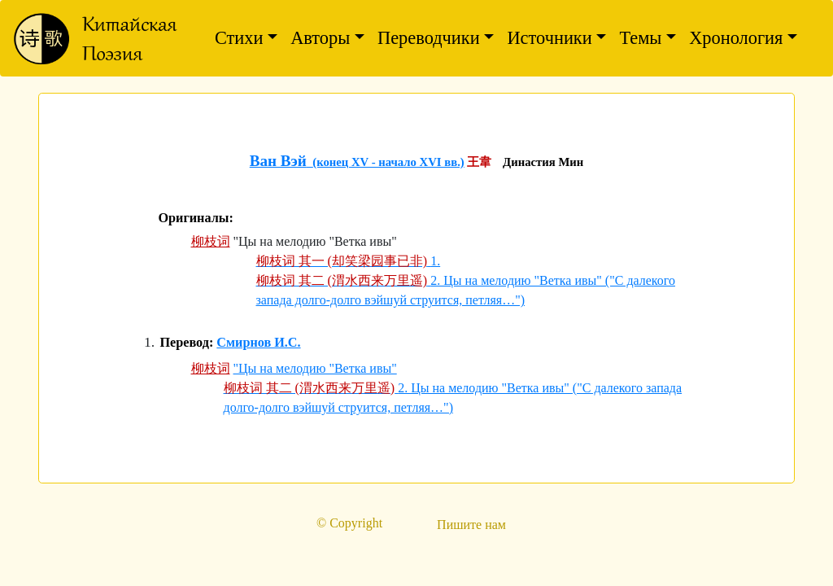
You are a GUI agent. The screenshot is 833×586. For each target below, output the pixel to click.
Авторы (320, 38)
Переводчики (428, 38)
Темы (640, 38)
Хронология (736, 38)
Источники (549, 38)
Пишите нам (471, 524)
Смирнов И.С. (258, 342)
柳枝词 (210, 241)
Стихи (239, 38)
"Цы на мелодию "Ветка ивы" (315, 368)
